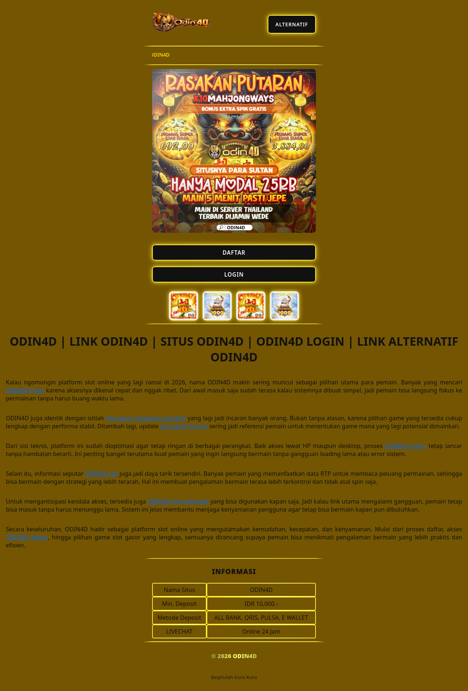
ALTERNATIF (291, 24)
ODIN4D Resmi (27, 537)
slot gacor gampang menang (146, 418)
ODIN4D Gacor (405, 446)
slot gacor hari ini (184, 426)
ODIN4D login (25, 390)
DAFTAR (234, 252)
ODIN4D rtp (101, 474)
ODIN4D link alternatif (178, 501)
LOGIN (234, 274)
